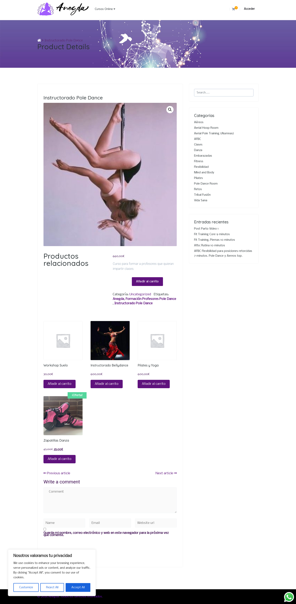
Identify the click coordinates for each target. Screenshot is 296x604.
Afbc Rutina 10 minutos (209, 245)
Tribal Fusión (202, 194)
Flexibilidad (201, 167)
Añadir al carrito (147, 281)
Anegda (118, 299)
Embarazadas (203, 155)
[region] (52, 572)
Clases (198, 144)
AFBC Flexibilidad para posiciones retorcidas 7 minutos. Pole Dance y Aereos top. (223, 253)
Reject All (52, 587)
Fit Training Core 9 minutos (212, 234)
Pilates (198, 178)
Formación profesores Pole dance (151, 299)
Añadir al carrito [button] (59, 384)
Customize (26, 587)
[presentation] (73, 545)
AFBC (197, 139)
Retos (198, 189)
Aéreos (198, 122)
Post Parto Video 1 (206, 228)
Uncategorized (140, 294)
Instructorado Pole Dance (133, 303)
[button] (170, 109)
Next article (166, 473)
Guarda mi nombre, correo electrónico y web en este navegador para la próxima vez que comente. (106, 534)
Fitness (198, 161)
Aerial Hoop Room (206, 128)
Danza (198, 150)
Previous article (56, 473)
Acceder (249, 9)
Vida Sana (200, 200)
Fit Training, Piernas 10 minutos (214, 240)
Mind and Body (204, 172)
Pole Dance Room (206, 183)
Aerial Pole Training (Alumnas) (214, 133)
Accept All (78, 587)
